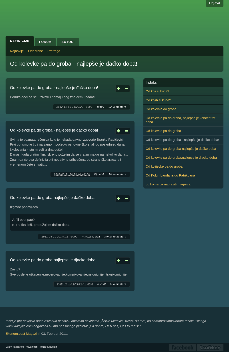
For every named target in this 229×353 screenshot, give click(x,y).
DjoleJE (99, 174)
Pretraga (53, 51)
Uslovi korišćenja (15, 346)
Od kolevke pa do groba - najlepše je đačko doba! (54, 87)
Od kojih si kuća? (158, 100)
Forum (45, 42)
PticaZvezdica (91, 236)
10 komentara (117, 174)
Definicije (19, 41)
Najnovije (17, 51)
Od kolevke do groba (161, 109)
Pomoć (42, 346)
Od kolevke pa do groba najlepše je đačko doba (52, 197)
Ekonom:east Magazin (22, 333)
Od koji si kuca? (157, 91)
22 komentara (117, 106)
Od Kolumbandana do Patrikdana (170, 175)
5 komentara (118, 284)
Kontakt (52, 346)
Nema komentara (115, 236)
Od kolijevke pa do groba (164, 166)
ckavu (100, 106)
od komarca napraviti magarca (168, 184)
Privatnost (31, 346)
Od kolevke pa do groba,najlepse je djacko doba (52, 260)
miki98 (101, 284)
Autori (67, 42)
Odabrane (35, 51)
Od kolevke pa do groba (163, 131)
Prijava (214, 3)
